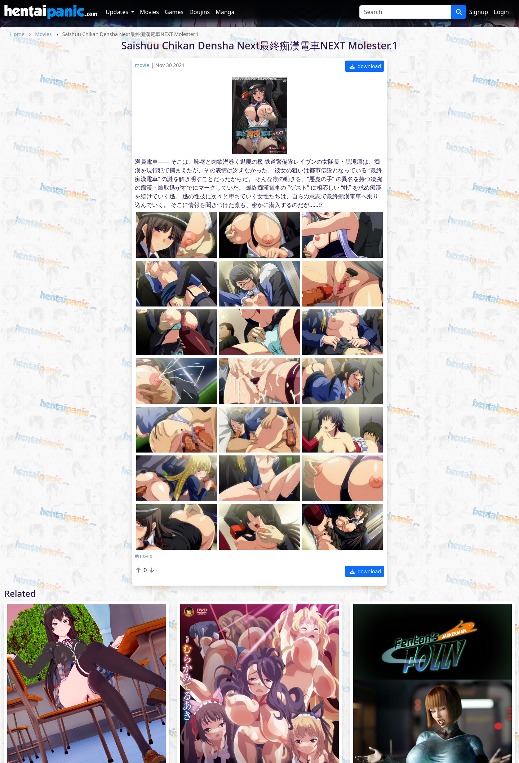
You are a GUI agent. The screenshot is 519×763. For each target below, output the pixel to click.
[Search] (405, 12)
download (365, 66)
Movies (149, 12)
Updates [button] (118, 12)
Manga (225, 12)
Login (501, 12)
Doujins (199, 12)
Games (174, 12)
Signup (478, 12)
